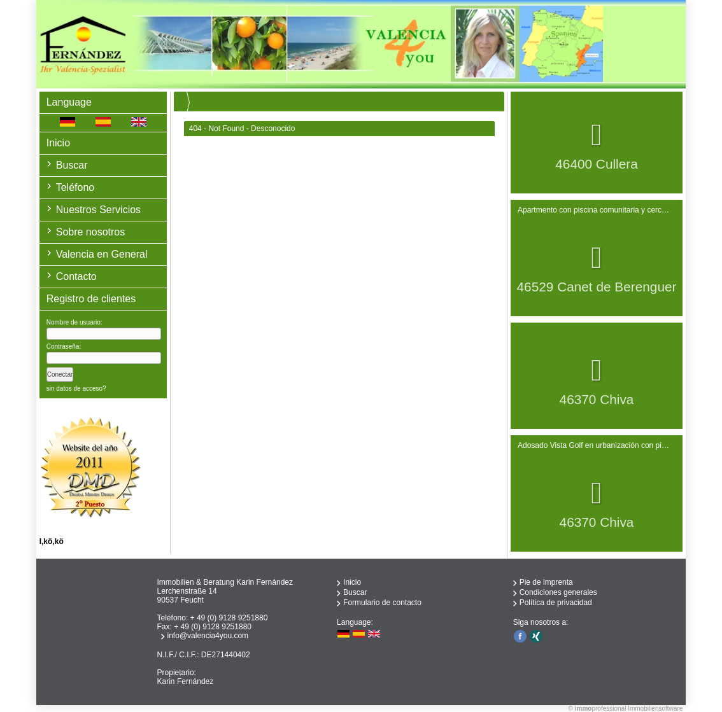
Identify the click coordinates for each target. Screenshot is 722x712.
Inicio (58, 142)
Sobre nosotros (90, 232)
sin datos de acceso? (76, 388)
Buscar (72, 165)
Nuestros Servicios (98, 209)
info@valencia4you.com (208, 635)
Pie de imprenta (546, 582)
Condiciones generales (558, 592)
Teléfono (75, 187)
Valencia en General (102, 254)
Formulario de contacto (382, 602)
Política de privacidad (556, 602)
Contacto (76, 276)
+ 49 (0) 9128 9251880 (229, 617)
